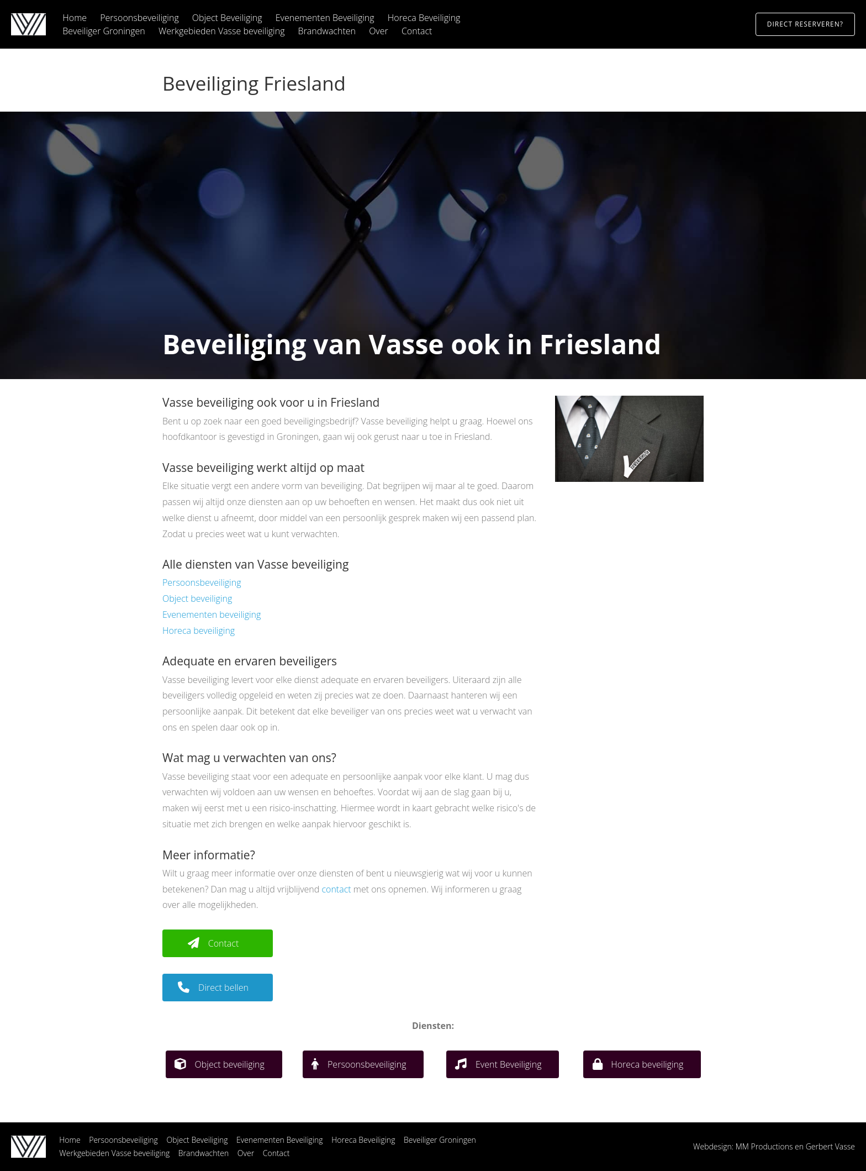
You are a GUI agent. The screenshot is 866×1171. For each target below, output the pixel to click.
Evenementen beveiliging (211, 614)
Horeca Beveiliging (424, 18)
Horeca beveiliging (198, 630)
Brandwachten (327, 31)
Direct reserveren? (805, 24)
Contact (417, 31)
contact (336, 889)
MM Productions (764, 1146)
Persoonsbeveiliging (139, 18)
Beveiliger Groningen (103, 31)
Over (378, 31)
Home (74, 18)
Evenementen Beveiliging (325, 18)
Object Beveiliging (227, 18)
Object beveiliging (197, 598)
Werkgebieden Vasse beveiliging (222, 31)
